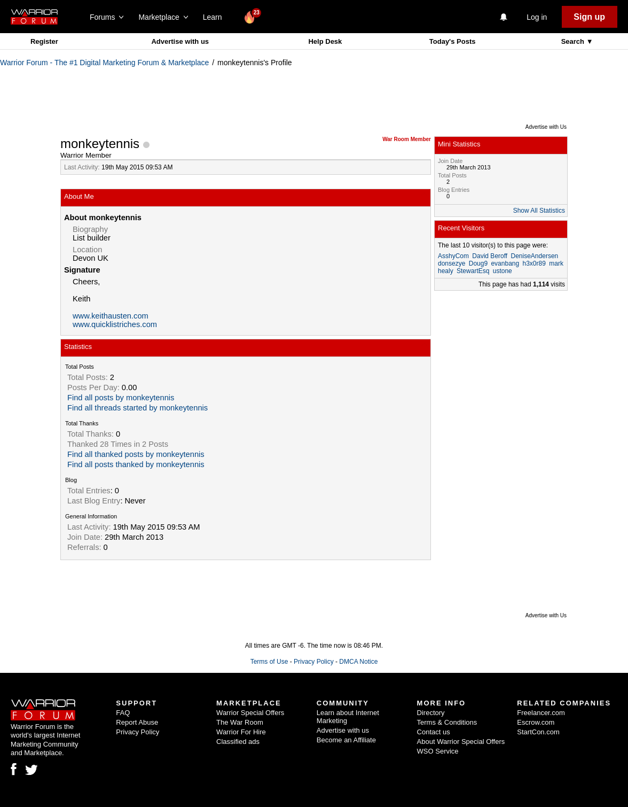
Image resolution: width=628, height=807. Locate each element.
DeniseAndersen (535, 256)
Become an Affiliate (346, 740)
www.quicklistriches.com (115, 324)
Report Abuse (137, 722)
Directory (431, 713)
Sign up (589, 16)
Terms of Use (269, 661)
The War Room (239, 722)
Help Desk (325, 41)
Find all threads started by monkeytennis (137, 408)
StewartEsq (473, 271)
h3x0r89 (534, 263)
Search (573, 41)
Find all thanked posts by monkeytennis (136, 454)
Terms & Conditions (447, 722)
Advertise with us (180, 41)
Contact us (433, 732)
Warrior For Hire (241, 732)
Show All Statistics (539, 210)
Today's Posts (452, 41)
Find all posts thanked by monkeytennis (136, 464)
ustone (502, 271)
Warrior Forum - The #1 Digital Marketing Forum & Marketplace (104, 62)
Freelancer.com (541, 713)
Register (44, 41)
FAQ (123, 713)
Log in (537, 17)
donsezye (451, 263)
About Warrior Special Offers (461, 742)
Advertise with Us (546, 127)
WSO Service (438, 751)
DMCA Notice (358, 661)
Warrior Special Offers (250, 713)
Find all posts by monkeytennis (120, 397)
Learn (215, 17)
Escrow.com (535, 722)
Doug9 (478, 263)
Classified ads (238, 742)
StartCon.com (538, 732)
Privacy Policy (314, 661)
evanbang (505, 263)
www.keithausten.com (110, 316)
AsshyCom (453, 256)
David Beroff (489, 256)
